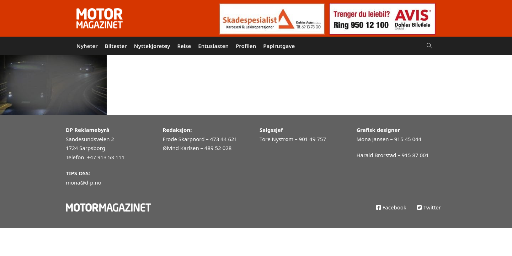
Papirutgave (279, 45)
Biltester (116, 45)
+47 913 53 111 (105, 157)
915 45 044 (407, 139)
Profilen (246, 45)
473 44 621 (223, 139)
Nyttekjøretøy (152, 45)
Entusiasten (213, 45)
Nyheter (87, 45)
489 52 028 (217, 147)
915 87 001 (415, 155)
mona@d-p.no (83, 182)
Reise (184, 45)
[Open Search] (429, 45)
